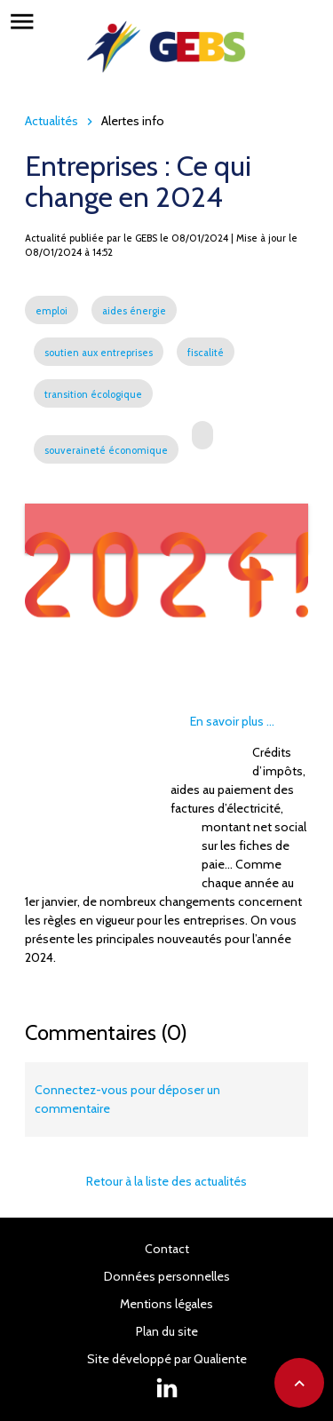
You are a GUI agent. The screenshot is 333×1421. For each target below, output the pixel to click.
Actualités (51, 121)
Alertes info (132, 121)
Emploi (57, 706)
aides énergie (134, 311)
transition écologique (93, 394)
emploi (51, 311)
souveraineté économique (106, 450)
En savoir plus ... (232, 721)
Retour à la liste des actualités (166, 1181)
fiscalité (205, 352)
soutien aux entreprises (98, 352)
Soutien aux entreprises (103, 756)
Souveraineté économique (113, 855)
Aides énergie (140, 706)
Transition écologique (97, 806)
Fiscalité (216, 756)
